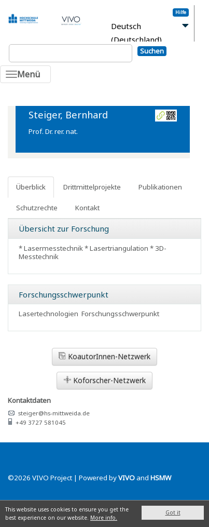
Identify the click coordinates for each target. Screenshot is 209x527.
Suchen (152, 51)
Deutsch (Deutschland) (136, 33)
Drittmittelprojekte (92, 187)
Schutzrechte (37, 207)
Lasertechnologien (48, 313)
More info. (103, 517)
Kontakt (87, 207)
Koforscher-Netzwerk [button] (105, 380)
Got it (172, 512)
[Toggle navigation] (25, 74)
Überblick (31, 187)
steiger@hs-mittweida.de (54, 413)
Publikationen (160, 187)
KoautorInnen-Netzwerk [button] (104, 356)
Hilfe (180, 12)
